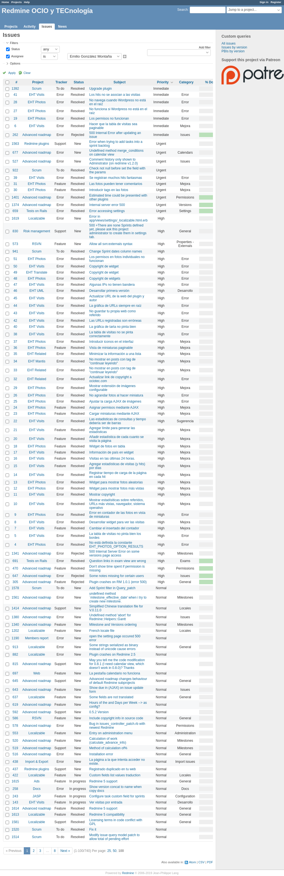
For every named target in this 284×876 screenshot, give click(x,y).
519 (15, 748)
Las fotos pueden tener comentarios (115, 184)
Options (15, 63)
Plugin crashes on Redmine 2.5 (112, 654)
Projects (16, 2)
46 (15, 291)
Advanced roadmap (36, 135)
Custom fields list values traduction (114, 775)
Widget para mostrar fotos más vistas (116, 488)
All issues (229, 43)
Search (182, 10)
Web (36, 673)
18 (15, 446)
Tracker (61, 82)
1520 (15, 829)
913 (15, 647)
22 (15, 421)
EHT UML (37, 291)
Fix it (92, 829)
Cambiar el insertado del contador (114, 528)
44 (15, 306)
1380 (15, 617)
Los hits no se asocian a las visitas (114, 95)
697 (15, 673)
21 (15, 430)
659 (15, 211)
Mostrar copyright (102, 494)
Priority (163, 82)
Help (27, 2)
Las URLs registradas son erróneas (115, 321)
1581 (15, 822)
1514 (15, 837)
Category (186, 82)
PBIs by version (233, 51)
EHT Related (36, 354)
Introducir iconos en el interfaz (111, 342)
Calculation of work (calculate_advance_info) (107, 740)
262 (15, 135)
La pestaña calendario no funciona (114, 673)
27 (15, 111)
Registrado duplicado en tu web (112, 769)
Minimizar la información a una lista (115, 354)
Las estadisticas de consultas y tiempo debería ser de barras (117, 421)
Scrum (36, 89)
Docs (36, 789)
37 (15, 342)
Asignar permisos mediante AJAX (114, 407)
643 (15, 690)
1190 (15, 638)
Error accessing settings (107, 211)
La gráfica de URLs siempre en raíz (115, 306)
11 (15, 494)
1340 (15, 625)
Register (276, 2)
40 (15, 327)
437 (15, 769)
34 (15, 361)
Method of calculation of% (108, 748)
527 (15, 161)
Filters (14, 43)
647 (15, 576)
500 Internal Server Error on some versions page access (114, 553)
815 (15, 664)
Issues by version (234, 47)
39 (15, 178)
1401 (15, 197)
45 (15, 298)
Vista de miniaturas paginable (111, 348)
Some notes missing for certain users (116, 576)
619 (15, 705)
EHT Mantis (36, 361)
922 (15, 170)
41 (15, 95)
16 (15, 458)
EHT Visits (37, 95)
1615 (15, 781)
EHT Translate (36, 272)
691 (15, 561)
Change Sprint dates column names (115, 251)
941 (15, 251)
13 (15, 482)
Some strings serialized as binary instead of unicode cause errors (113, 647)
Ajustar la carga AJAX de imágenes (115, 401)
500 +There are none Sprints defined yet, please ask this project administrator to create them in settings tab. (118, 231)
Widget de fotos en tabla (107, 446)
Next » (65, 851)
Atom (192, 862)
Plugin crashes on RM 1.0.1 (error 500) (118, 582)
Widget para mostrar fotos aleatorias (116, 482)
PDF (210, 862)
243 (15, 796)
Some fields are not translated (111, 697)
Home (5, 2)
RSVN (36, 244)
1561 (15, 597)
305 (15, 582)
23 (15, 414)
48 (15, 278)
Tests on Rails (36, 211)
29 (15, 388)
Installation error (101, 754)
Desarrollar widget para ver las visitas (116, 522)
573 (15, 244)
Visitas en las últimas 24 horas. (112, 458)
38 (15, 334)
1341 (15, 553)
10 (15, 504)
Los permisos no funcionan (109, 118)
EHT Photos (37, 102)
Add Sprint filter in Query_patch (112, 588)
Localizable (36, 218)
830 (15, 231)
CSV (201, 862)
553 (15, 733)
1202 (15, 631)
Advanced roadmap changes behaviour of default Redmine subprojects (118, 681)
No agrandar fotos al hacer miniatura (116, 395)
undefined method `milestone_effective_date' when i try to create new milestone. (118, 597)
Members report (36, 638)
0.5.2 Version (99, 712)
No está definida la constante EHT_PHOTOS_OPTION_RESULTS (116, 544)
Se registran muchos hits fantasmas (115, 178)
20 (15, 439)
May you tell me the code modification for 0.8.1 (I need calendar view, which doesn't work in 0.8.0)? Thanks (117, 664)
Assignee (17, 56)
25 (15, 401)
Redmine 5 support (103, 781)
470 (15, 568)
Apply (12, 72)
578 (15, 726)
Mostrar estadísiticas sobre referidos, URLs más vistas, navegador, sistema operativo (117, 504)
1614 (15, 808)
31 (15, 184)
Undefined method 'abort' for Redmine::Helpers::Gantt (110, 617)
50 (15, 266)
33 (15, 370)
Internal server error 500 (107, 205)
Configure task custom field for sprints (117, 796)
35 (15, 354)
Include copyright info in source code (116, 718)
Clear (27, 72)
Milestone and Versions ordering (113, 625)
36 (15, 348)
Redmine (128, 873)
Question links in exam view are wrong (117, 561)
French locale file (101, 631)
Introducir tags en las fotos (108, 190)
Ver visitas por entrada (105, 802)
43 (15, 313)
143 (15, 802)
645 (15, 681)
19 (15, 118)
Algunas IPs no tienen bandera (112, 285)
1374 (15, 205)
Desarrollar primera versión (109, 291)
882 (15, 654)
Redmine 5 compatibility (106, 814)
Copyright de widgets (104, 278)
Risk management (36, 231)
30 (15, 190)
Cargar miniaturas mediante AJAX (114, 414)
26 (15, 395)
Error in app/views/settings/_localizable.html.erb (118, 218)
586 (15, 718)
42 (15, 321)
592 (15, 712)
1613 (15, 814)
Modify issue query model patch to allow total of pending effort (114, 837)
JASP (37, 796)
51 (15, 259)
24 (15, 407)
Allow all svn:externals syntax (110, 244)
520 (15, 741)
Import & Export (36, 762)
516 (15, 754)
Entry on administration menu (110, 733)
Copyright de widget (104, 266)
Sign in (264, 2)
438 (15, 762)
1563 (15, 144)
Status (15, 48)
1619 (15, 218)
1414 (15, 608)
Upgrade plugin (100, 89)
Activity (29, 27)
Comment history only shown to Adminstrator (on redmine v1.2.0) (113, 161)
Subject (120, 82)
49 (15, 272)
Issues (47, 27)
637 (15, 697)
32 (15, 379)
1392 (15, 89)
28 (15, 102)
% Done (211, 82)
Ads (37, 781)
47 (15, 285)
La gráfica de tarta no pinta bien (112, 327)
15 (15, 466)
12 (15, 488)
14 (15, 475)
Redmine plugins (36, 144)
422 (15, 775)
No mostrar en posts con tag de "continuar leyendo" (112, 361)
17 (15, 452)
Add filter (205, 47)
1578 (15, 588)
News (62, 27)
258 (15, 789)
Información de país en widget (111, 452)
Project (37, 82)
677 (15, 152)
